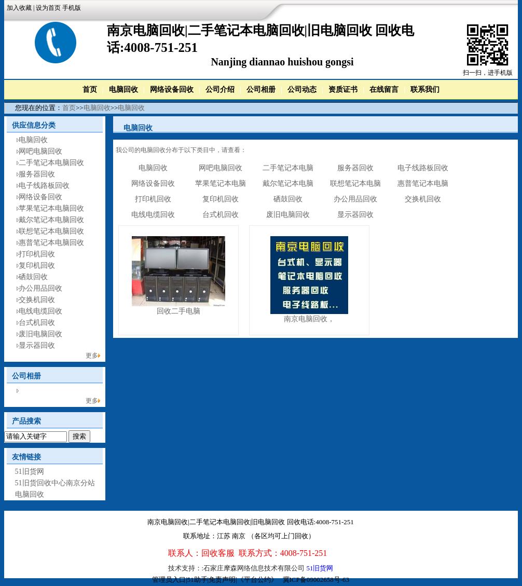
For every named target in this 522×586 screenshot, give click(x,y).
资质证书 (343, 89)
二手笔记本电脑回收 (51, 163)
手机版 (71, 7)
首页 (90, 89)
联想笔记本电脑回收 (51, 231)
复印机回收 (37, 265)
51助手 (197, 579)
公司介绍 (220, 89)
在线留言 (384, 89)
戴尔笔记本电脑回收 (51, 220)
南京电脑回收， (309, 319)
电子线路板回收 (44, 185)
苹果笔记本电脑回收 (51, 208)
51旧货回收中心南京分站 (55, 483)
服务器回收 (37, 174)
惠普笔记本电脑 (422, 183)
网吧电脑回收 (40, 151)
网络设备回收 (172, 89)
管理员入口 (169, 579)
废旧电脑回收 (40, 334)
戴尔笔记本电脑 (288, 183)
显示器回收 (37, 345)
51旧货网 (29, 471)
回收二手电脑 (178, 311)
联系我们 (424, 89)
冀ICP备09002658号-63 (316, 579)
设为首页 (48, 7)
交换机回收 (37, 300)
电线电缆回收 (40, 311)
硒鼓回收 (33, 277)
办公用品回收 (40, 288)
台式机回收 (37, 322)
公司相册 (261, 89)
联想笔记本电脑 (355, 183)
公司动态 (302, 89)
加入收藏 (19, 7)
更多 (92, 355)
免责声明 (222, 579)
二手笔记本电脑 (288, 168)
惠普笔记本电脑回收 (51, 243)
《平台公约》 (257, 579)
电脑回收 (123, 89)
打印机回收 (37, 254)
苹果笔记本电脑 (220, 183)
